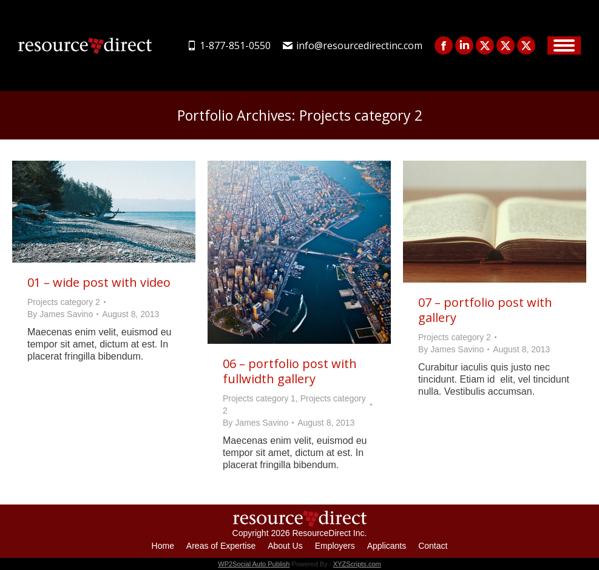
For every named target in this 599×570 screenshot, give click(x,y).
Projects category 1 (259, 398)
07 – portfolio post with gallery (485, 310)
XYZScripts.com (357, 564)
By (60, 314)
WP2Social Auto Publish (253, 564)
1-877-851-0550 (229, 45)
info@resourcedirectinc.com (352, 45)
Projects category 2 (63, 302)
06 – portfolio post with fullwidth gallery (290, 371)
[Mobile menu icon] (564, 45)
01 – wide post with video (99, 282)
